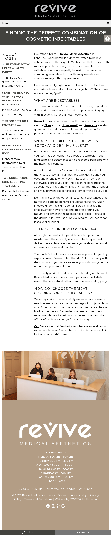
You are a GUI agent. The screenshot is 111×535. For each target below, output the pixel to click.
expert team (48, 54)
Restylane (90, 125)
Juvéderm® (70, 125)
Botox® (39, 121)
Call (36, 326)
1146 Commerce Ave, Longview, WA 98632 (65, 489)
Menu (6, 23)
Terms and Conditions (38, 499)
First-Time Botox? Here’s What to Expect (16, 68)
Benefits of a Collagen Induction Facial (16, 149)
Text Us (83, 532)
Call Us (27, 532)
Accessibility (79, 495)
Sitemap (63, 495)
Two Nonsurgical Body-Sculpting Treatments (15, 182)
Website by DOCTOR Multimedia (76, 499)
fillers (47, 125)
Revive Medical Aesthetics (77, 54)
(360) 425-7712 (28, 489)
